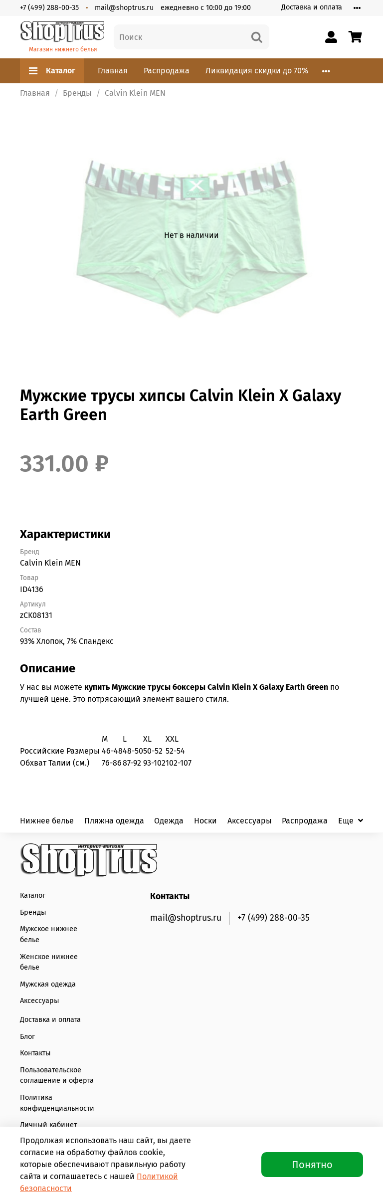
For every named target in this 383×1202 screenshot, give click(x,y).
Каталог (51, 71)
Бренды (77, 93)
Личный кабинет (48, 1125)
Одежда (169, 820)
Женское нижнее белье (49, 962)
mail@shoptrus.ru (124, 7)
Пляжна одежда (114, 820)
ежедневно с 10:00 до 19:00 (206, 7)
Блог (27, 1036)
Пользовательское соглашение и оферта (57, 1075)
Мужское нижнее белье (48, 934)
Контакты (35, 1053)
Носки (205, 820)
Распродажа (167, 70)
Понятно (312, 1165)
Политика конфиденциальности (57, 1103)
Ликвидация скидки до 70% (256, 70)
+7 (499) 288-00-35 (49, 7)
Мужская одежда (48, 984)
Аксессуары (249, 820)
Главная (113, 70)
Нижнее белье (47, 820)
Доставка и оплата (311, 7)
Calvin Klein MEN (135, 93)
